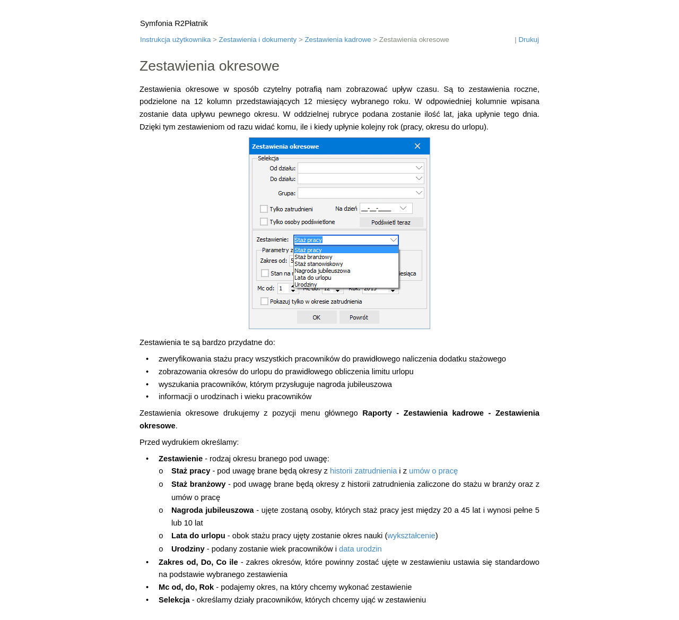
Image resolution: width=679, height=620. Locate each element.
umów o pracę (433, 471)
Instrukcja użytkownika (175, 40)
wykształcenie (411, 535)
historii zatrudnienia (363, 471)
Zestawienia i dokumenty (258, 40)
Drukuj (528, 40)
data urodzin (360, 549)
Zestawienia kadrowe (337, 40)
